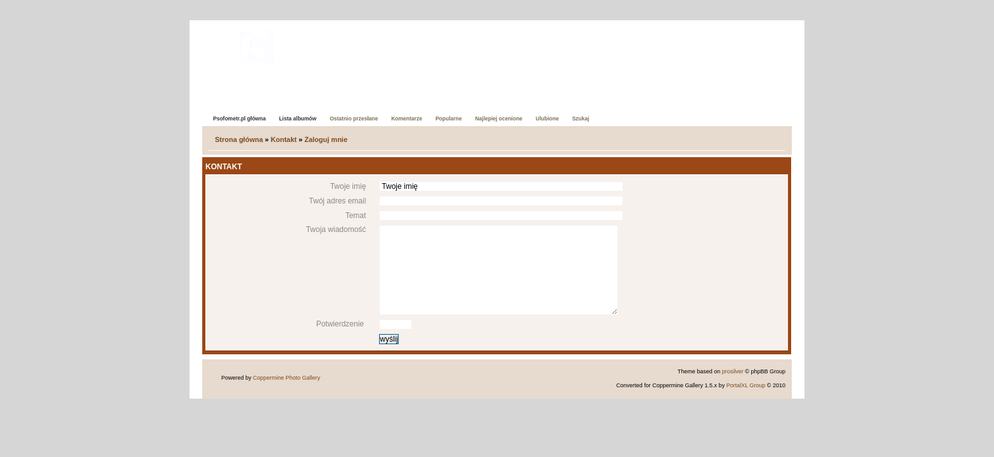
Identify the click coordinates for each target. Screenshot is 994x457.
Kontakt (284, 139)
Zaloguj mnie (325, 139)
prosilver (733, 371)
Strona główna (239, 139)
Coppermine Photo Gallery (286, 378)
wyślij (389, 339)
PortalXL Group (746, 385)
